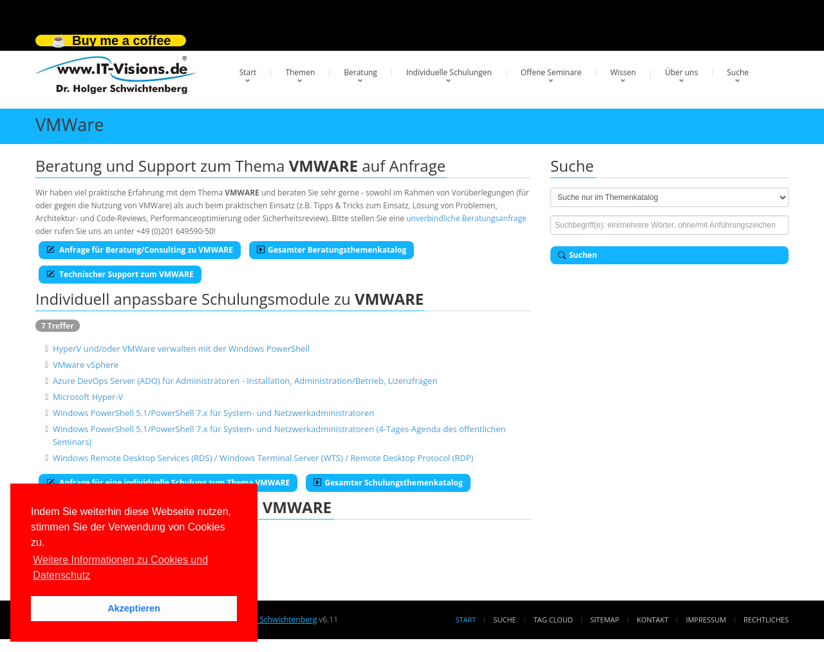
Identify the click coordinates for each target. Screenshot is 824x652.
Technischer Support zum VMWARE (120, 274)
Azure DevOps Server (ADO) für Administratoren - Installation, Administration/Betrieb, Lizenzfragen (245, 380)
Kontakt (652, 619)
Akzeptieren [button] (134, 608)
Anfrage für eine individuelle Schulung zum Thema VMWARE (168, 482)
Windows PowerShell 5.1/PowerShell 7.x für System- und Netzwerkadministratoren (213, 413)
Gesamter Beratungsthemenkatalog (331, 249)
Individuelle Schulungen (449, 72)
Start (248, 72)
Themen (300, 72)
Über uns (681, 72)
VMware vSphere (85, 364)
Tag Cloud (553, 619)
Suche (738, 72)
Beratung (360, 72)
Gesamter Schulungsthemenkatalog (388, 482)
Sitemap (604, 619)
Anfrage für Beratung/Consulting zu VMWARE (139, 249)
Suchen (577, 254)
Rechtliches (766, 619)
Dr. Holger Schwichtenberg (269, 619)
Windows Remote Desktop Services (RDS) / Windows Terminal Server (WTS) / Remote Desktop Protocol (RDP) (263, 458)
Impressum (706, 619)
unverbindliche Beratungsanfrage (466, 218)
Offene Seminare (551, 72)
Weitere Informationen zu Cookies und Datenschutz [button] (120, 567)
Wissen (623, 72)
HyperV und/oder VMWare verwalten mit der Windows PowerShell (181, 348)
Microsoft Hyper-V (88, 397)
